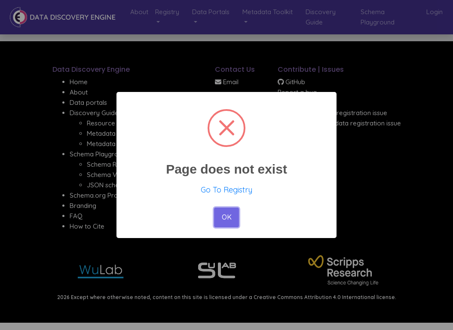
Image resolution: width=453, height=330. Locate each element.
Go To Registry (226, 190)
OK (227, 217)
